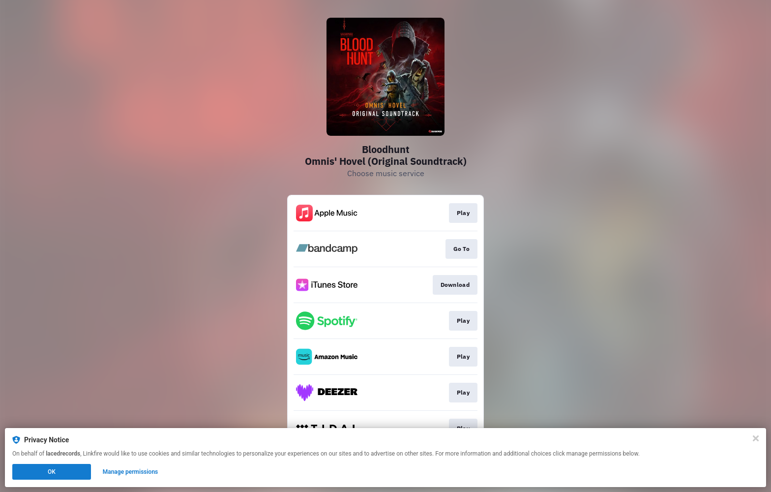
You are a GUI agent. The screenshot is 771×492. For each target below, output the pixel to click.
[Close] (756, 438)
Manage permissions (130, 471)
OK (52, 471)
